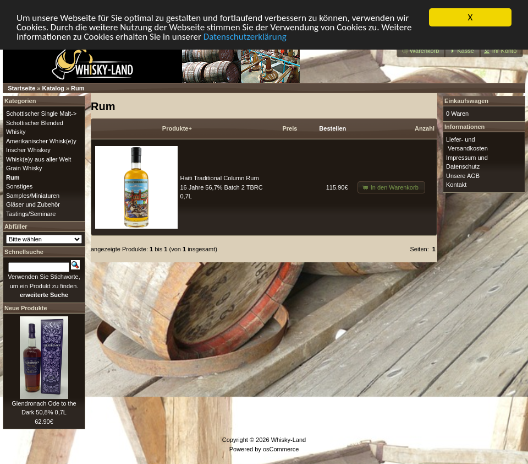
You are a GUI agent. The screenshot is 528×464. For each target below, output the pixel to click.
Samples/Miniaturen (32, 195)
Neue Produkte (25, 307)
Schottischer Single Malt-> (41, 113)
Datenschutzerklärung (245, 36)
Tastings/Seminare (31, 213)
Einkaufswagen (466, 101)
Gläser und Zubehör (33, 204)
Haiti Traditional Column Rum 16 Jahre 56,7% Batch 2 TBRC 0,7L (221, 187)
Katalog (53, 88)
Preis (289, 128)
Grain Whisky (24, 168)
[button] (421, 51)
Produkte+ (177, 128)
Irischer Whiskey (28, 150)
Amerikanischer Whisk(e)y (41, 140)
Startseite (21, 88)
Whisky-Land (288, 439)
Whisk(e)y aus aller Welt (38, 158)
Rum (77, 88)
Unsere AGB (463, 175)
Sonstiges (19, 186)
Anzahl (425, 128)
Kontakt (456, 184)
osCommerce (281, 448)
